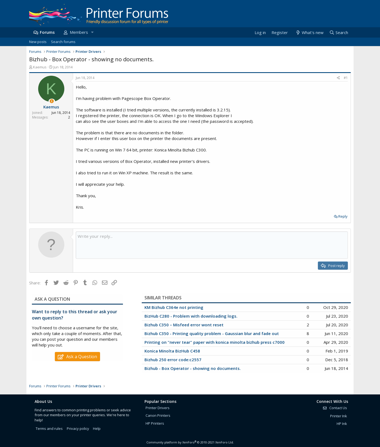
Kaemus (40, 67)
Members (79, 32)
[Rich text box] (212, 245)
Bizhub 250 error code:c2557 (172, 359)
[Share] (338, 78)
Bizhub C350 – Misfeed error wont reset (184, 324)
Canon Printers (158, 415)
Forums (47, 32)
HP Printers (155, 423)
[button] (92, 32)
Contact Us (334, 407)
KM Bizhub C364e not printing (173, 307)
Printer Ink (338, 415)
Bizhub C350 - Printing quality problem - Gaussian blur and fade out (211, 333)
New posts (38, 41)
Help (97, 428)
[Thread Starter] (52, 101)
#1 (346, 77)
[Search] (338, 33)
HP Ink (342, 423)
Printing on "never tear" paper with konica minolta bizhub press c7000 (214, 342)
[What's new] (309, 33)
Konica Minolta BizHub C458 (172, 351)
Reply (343, 216)
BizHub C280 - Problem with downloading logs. (190, 316)
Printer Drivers (158, 407)
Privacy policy (78, 428)
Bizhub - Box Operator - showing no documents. (192, 368)
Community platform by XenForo (190, 442)
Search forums (63, 41)
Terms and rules (49, 428)
